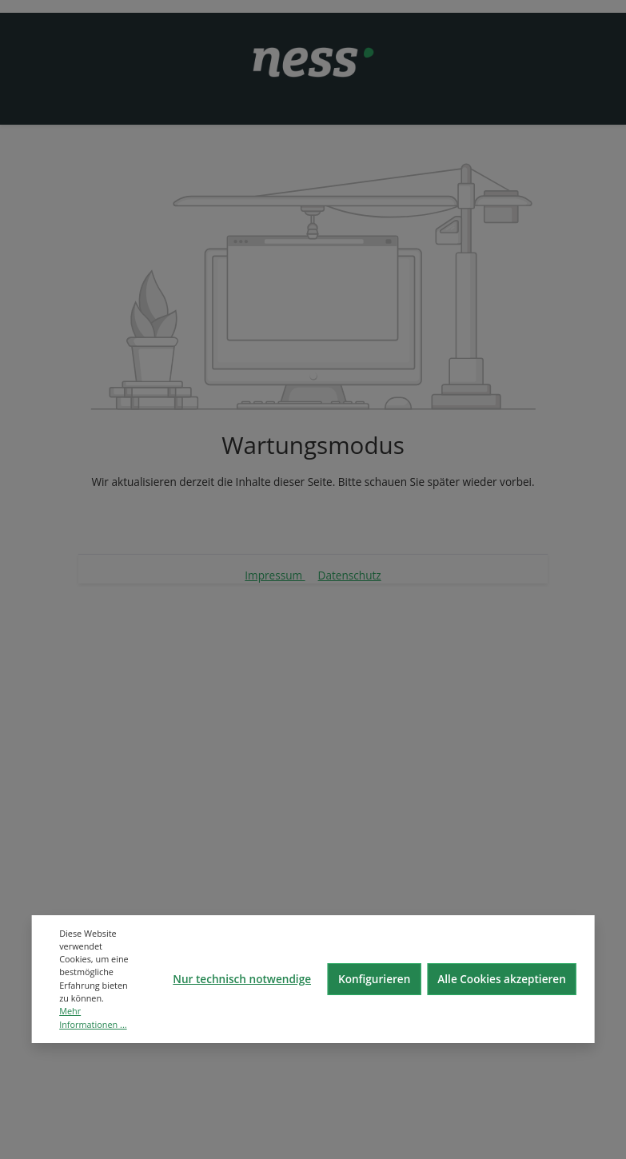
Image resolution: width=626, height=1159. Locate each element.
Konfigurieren (374, 978)
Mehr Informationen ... (92, 1017)
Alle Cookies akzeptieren (501, 978)
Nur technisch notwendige (242, 978)
